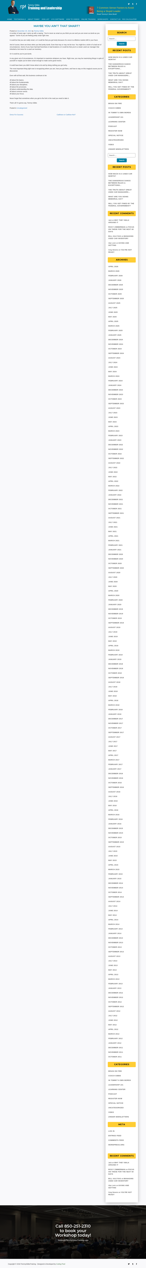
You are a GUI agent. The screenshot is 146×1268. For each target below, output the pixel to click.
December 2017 (115, 719)
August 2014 (114, 901)
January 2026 (114, 280)
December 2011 (115, 1048)
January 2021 (114, 550)
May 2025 (112, 317)
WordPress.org (116, 1145)
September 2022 (116, 458)
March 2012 (113, 1034)
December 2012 (115, 993)
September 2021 (116, 513)
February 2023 (115, 435)
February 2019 (115, 655)
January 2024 (114, 385)
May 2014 (112, 915)
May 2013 (112, 970)
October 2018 (115, 673)
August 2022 (114, 463)
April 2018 (113, 700)
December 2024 (115, 340)
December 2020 (115, 554)
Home (9, 19)
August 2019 (114, 627)
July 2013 (112, 961)
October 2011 (115, 1057)
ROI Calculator (129, 19)
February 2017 (115, 764)
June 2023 (113, 417)
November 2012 (115, 997)
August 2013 (114, 956)
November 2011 (115, 1052)
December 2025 (115, 285)
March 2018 (113, 705)
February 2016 (115, 819)
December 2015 (115, 828)
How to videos (73, 19)
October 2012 (115, 1002)
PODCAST (112, 126)
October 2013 (115, 947)
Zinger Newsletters (118, 149)
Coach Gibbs (114, 108)
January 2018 (114, 714)
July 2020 (112, 577)
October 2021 (115, 509)
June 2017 (113, 746)
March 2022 (113, 486)
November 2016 (115, 778)
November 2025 (115, 289)
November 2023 (115, 394)
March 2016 (113, 815)
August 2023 (114, 408)
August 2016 (114, 792)
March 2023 (113, 431)
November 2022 (115, 449)
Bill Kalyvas (114, 236)
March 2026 (113, 271)
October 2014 (115, 892)
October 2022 (115, 454)
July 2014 (112, 906)
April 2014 (113, 920)
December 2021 (115, 499)
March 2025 (113, 326)
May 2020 (112, 586)
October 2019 (115, 618)
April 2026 (113, 266)
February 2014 (115, 929)
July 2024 (112, 362)
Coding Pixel (60, 1264)
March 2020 (113, 595)
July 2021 (112, 522)
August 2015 (114, 847)
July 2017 (112, 741)
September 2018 (116, 678)
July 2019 (112, 632)
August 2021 (114, 518)
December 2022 (115, 445)
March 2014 (113, 924)
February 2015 (115, 874)
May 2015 (112, 860)
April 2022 (113, 481)
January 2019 (114, 659)
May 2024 (112, 371)
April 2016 (113, 810)
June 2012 (113, 1020)
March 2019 (113, 650)
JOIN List (45, 19)
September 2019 (116, 623)
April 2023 (113, 426)
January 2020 (114, 604)
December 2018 (115, 664)
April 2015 (113, 865)
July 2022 (112, 467)
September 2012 (116, 1006)
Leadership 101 (115, 117)
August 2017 (114, 737)
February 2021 (115, 545)
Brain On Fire (115, 103)
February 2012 (115, 1038)
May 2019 (112, 641)
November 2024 (115, 344)
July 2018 (112, 687)
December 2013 (115, 938)
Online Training (88, 19)
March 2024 (113, 376)
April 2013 (113, 974)
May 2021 (112, 531)
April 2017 (113, 755)
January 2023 (114, 440)
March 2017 (113, 760)
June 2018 (113, 691)
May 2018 (112, 696)
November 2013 (115, 942)
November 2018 (115, 668)
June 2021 (113, 527)
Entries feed (114, 1136)
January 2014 (114, 933)
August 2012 (114, 1011)
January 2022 (114, 495)
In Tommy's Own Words (119, 113)
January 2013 (114, 988)
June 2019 (113, 636)
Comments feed (116, 1140)
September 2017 (116, 732)
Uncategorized (22, 108)
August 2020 (114, 572)
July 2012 (112, 1016)
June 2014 (113, 910)
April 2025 (113, 321)
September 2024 (116, 353)
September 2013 (116, 952)
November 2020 (115, 559)
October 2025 (115, 294)
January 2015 (114, 879)
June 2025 (113, 312)
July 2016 (112, 796)
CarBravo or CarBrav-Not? (66, 115)
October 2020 (115, 563)
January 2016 (114, 824)
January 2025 (114, 335)
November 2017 (115, 723)
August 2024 (114, 358)
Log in (111, 1131)
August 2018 (114, 682)
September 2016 (116, 787)
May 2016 (112, 805)
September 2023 (116, 403)
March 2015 (113, 869)
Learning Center (116, 122)
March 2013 (113, 979)
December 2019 (115, 609)
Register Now (115, 131)
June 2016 (113, 801)
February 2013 (115, 984)
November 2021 (115, 504)
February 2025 (115, 330)
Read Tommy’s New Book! (107, 14)
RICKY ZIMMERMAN (116, 227)
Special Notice (115, 135)
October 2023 (115, 399)
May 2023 (112, 422)
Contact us (115, 19)
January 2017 (114, 769)
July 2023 (112, 413)
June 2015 (113, 856)
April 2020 (113, 591)
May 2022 (112, 477)
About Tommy (34, 19)
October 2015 (115, 837)
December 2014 (115, 883)
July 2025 (112, 308)
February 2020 (115, 600)
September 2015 (116, 842)
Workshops (103, 19)
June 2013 (113, 965)
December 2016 (115, 773)
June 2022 (113, 472)
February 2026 (115, 276)
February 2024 (115, 381)
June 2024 (113, 367)
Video (111, 144)
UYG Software (57, 19)
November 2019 (115, 614)
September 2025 (116, 298)
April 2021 (113, 536)
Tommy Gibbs (39, 31)
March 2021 (113, 541)
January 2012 (114, 1043)
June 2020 (113, 582)
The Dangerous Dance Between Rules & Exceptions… (119, 66)
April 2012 (113, 1029)
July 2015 (112, 851)
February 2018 (115, 710)
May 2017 (112, 751)
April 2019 (113, 646)
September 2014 (116, 897)
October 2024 (115, 349)
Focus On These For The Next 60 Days (121, 229)
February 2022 (115, 490)
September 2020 (116, 568)
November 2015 (115, 833)
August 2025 (114, 303)
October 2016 (115, 783)
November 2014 (115, 888)
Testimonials (20, 19)
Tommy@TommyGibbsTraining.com (73, 1240)
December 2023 (115, 390)
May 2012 (112, 1025)
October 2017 (115, 728)
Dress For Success (16, 115)
